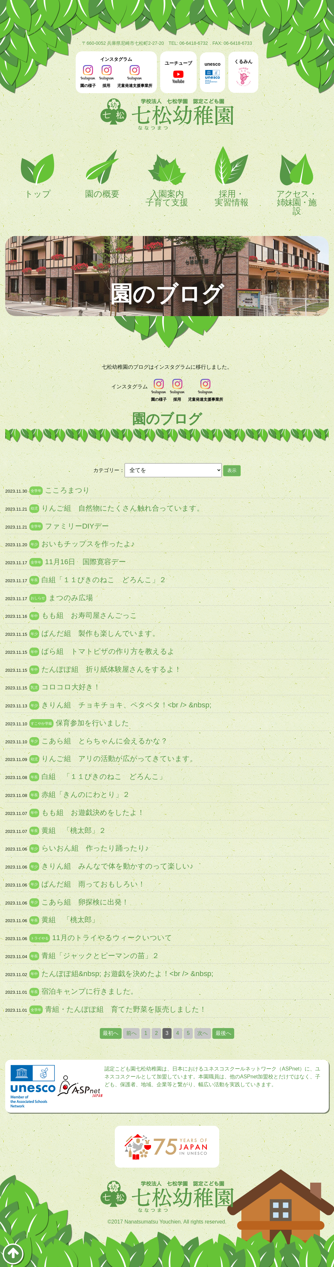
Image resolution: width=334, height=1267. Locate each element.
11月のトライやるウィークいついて (112, 938)
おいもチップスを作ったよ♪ (88, 544)
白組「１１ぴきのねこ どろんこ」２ (103, 580)
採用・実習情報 (231, 176)
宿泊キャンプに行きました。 (89, 991)
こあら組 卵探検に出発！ (85, 902)
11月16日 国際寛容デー (85, 562)
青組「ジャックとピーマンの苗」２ (100, 956)
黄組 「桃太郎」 (70, 920)
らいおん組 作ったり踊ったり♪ (95, 848)
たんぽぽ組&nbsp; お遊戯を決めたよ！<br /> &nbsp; (127, 974)
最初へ (110, 1033)
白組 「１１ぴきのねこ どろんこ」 (103, 776)
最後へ (223, 1033)
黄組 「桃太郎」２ (73, 830)
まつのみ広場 (71, 598)
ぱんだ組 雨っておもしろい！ (93, 884)
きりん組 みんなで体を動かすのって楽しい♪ (117, 866)
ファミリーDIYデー (77, 526)
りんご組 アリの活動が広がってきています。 (119, 758)
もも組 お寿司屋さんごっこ (89, 615)
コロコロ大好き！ (70, 687)
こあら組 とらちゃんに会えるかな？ (104, 741)
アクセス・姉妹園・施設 (296, 180)
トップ (37, 172)
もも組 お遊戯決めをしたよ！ (92, 812)
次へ (202, 1033)
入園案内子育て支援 (166, 176)
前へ (131, 1033)
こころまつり (67, 490)
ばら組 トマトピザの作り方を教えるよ (108, 651)
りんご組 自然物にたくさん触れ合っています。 (122, 508)
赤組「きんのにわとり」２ (85, 794)
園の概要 (102, 172)
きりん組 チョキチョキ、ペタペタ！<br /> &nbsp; (126, 705)
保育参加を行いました (92, 723)
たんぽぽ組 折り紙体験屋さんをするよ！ (111, 669)
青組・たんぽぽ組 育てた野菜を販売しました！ (125, 1009)
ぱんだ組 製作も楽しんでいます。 (100, 633)
